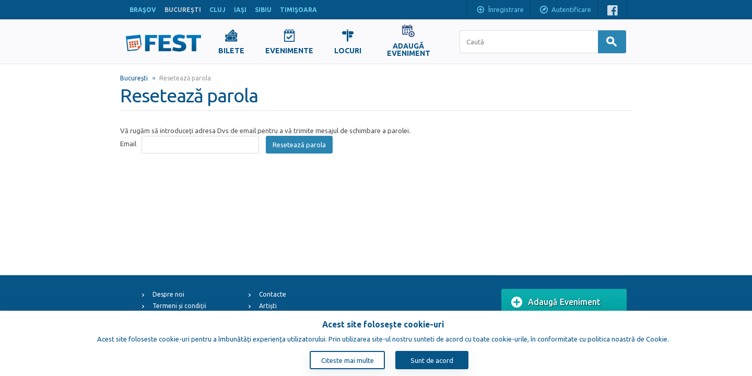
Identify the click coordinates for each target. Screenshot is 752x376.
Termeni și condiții (179, 305)
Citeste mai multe (347, 360)
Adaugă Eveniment (556, 302)
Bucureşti (134, 78)
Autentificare (565, 10)
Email (128, 143)
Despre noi (168, 294)
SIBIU (263, 9)
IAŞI (240, 9)
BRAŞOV (143, 9)
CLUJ (217, 9)
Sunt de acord (431, 360)
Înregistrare (500, 10)
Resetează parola (299, 144)
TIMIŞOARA (298, 9)
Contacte (272, 294)
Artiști (268, 305)
